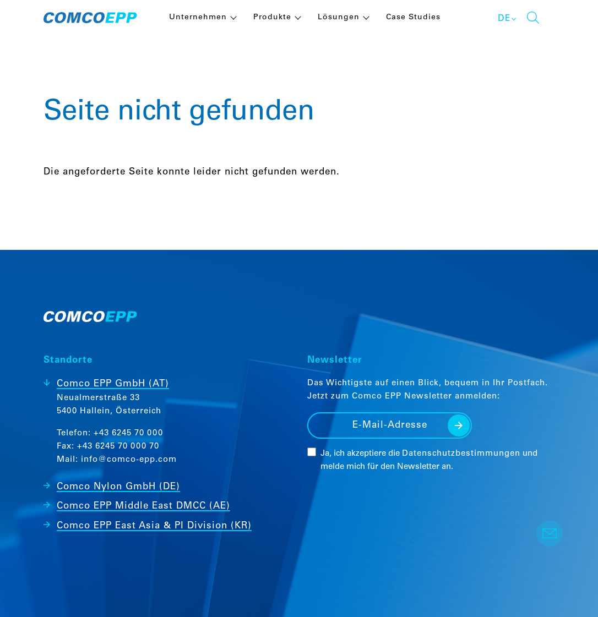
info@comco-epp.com (129, 460)
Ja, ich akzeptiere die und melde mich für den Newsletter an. (428, 460)
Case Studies (413, 17)
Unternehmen (198, 17)
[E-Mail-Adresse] (389, 425)
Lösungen (339, 17)
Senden (459, 425)
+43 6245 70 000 (128, 433)
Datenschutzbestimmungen (461, 454)
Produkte (272, 17)
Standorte (68, 360)
